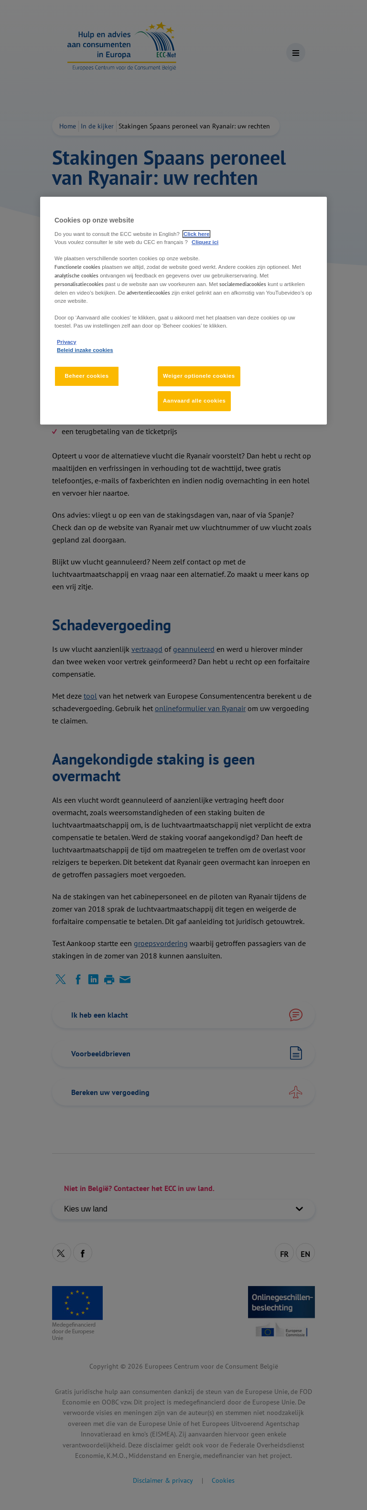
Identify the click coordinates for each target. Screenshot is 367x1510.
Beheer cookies (86, 376)
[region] (183, 310)
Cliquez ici (205, 242)
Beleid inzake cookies (85, 350)
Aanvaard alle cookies (194, 401)
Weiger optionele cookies (199, 376)
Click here (196, 234)
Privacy (66, 342)
